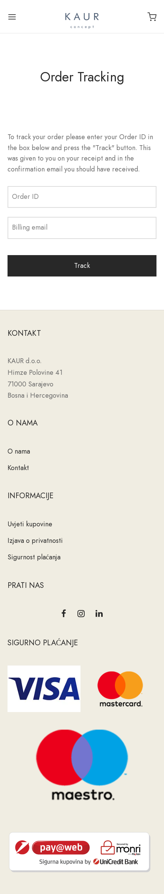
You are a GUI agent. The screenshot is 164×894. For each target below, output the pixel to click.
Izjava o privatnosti (35, 540)
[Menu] (12, 17)
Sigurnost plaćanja (34, 557)
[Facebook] (64, 614)
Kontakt (18, 468)
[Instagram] (81, 614)
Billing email (29, 227)
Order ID (25, 196)
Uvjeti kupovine (30, 524)
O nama (19, 451)
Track (82, 265)
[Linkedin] (99, 614)
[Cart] (151, 16)
